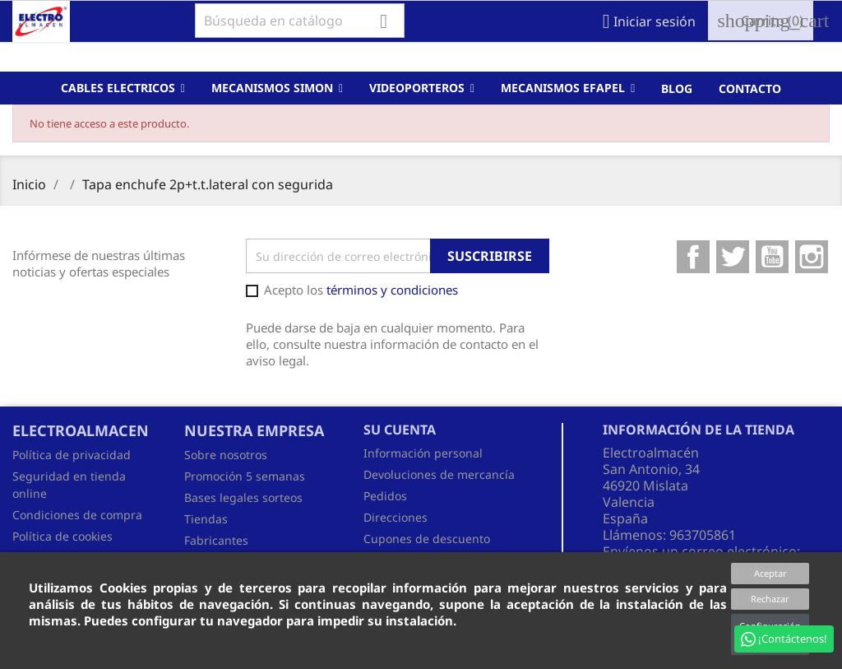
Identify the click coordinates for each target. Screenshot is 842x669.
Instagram (811, 256)
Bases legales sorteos (243, 497)
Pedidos (385, 496)
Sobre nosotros (225, 454)
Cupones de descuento (426, 538)
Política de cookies (62, 536)
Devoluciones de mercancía (439, 474)
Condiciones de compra (77, 515)
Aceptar (770, 573)
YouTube (772, 256)
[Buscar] (300, 20)
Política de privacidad (71, 454)
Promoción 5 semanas (244, 476)
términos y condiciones (392, 289)
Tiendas (206, 519)
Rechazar (770, 598)
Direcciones (395, 517)
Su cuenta (399, 429)
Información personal (423, 453)
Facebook (693, 256)
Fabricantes (216, 540)
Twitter (732, 256)
